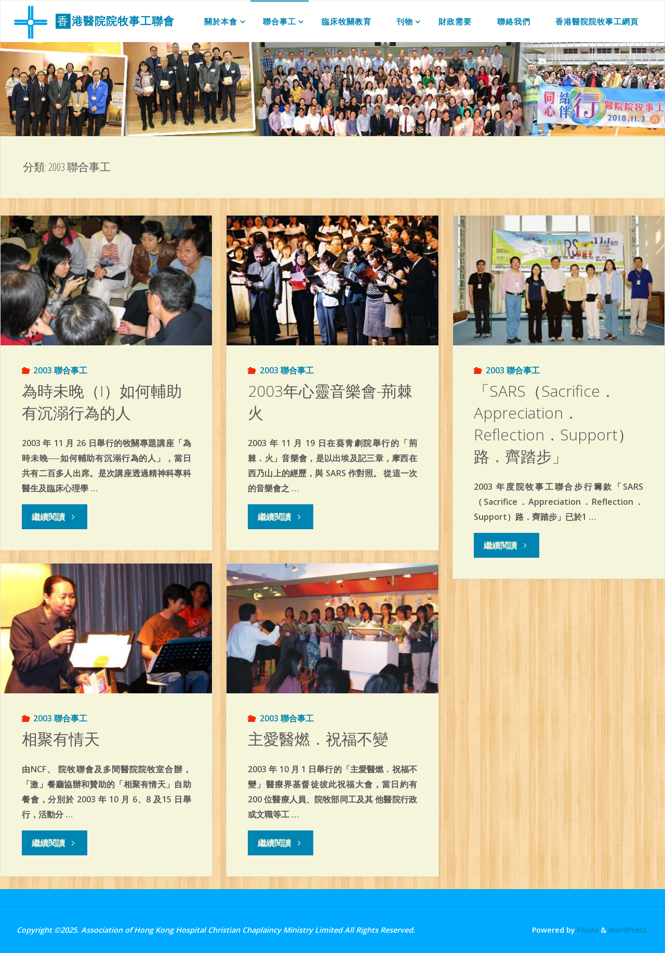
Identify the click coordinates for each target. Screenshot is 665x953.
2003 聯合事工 (60, 370)
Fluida (585, 930)
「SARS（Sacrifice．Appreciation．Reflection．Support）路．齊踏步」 (553, 423)
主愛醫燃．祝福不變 (318, 738)
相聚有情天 (61, 738)
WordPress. (627, 930)
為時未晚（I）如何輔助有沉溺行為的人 (102, 401)
